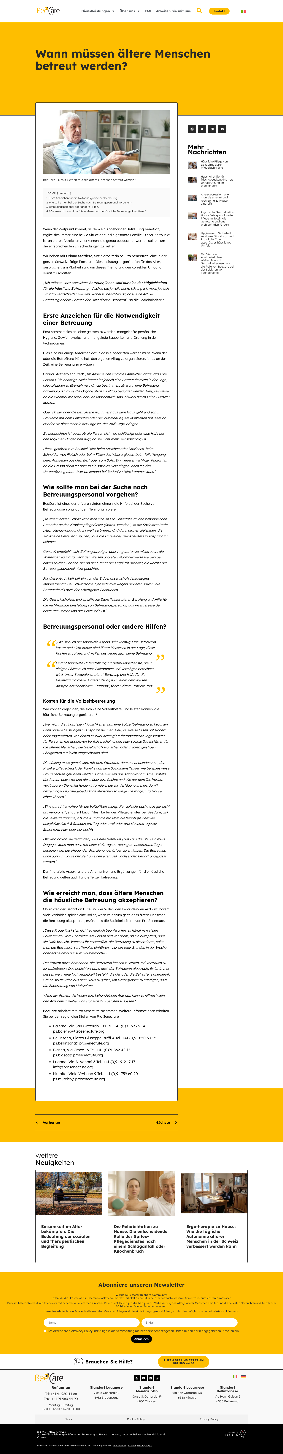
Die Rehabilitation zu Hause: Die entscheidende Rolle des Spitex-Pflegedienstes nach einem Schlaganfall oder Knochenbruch (140, 1239)
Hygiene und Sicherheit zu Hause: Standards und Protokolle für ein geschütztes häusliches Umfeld (217, 239)
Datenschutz (119, 1445)
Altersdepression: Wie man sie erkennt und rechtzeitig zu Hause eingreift (215, 199)
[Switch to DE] (243, 1376)
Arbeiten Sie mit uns (173, 11)
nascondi (64, 193)
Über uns (130, 11)
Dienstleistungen (98, 11)
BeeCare (49, 180)
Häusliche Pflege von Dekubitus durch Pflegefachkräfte (214, 164)
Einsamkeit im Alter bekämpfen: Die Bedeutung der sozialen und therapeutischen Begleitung (65, 1236)
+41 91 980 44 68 (64, 1394)
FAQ (148, 11)
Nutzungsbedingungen (140, 1445)
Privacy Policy (83, 1331)
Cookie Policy (136, 1418)
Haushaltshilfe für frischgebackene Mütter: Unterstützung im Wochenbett (217, 181)
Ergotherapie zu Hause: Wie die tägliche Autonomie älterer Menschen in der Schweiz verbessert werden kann (212, 1236)
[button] (192, 129)
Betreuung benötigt (143, 229)
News (62, 180)
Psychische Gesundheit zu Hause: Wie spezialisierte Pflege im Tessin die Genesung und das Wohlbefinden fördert (218, 218)
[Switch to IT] (243, 11)
